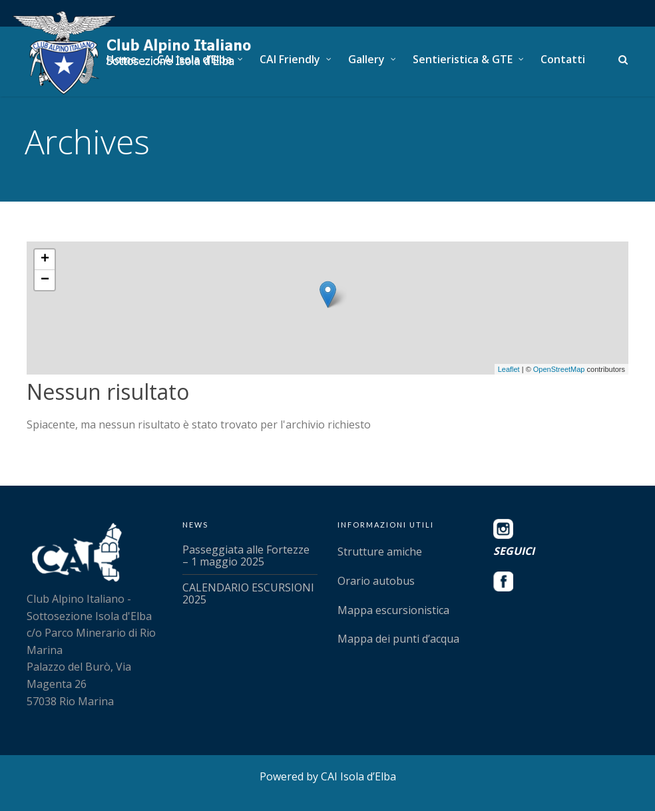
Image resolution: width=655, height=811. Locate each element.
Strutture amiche (379, 551)
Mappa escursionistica (393, 610)
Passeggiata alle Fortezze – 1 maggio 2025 (246, 555)
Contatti (563, 59)
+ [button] (45, 259)
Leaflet (509, 369)
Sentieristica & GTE (463, 59)
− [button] (45, 280)
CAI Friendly (290, 59)
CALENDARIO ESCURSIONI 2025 (248, 593)
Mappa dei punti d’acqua (398, 638)
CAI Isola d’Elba (194, 59)
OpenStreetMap (559, 369)
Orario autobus (376, 580)
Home (122, 59)
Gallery (366, 59)
